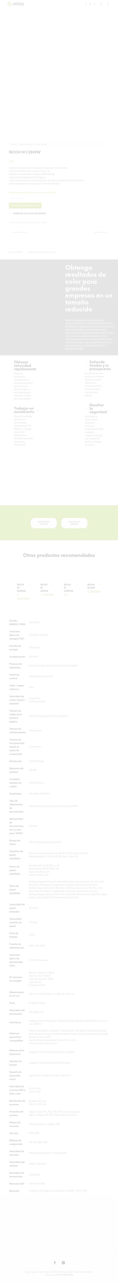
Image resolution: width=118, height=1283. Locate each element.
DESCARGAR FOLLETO (43, 522)
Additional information (41, 252)
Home (13, 143)
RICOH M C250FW (68, 586)
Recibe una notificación (25, 205)
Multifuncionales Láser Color (33, 143)
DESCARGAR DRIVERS (74, 522)
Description (16, 252)
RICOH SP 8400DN (21, 586)
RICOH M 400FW (44, 586)
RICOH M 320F (91, 585)
